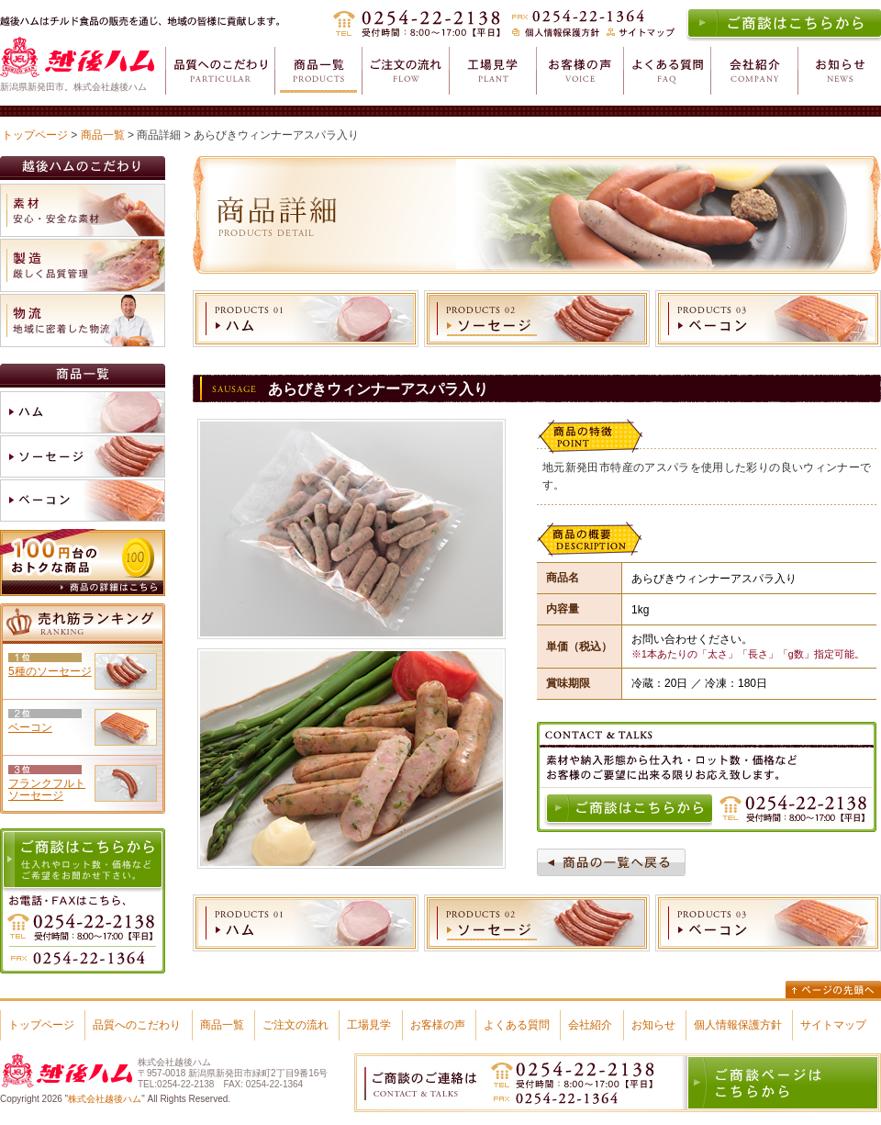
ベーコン (30, 727)
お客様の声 (437, 1024)
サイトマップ (833, 1024)
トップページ (35, 135)
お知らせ (653, 1024)
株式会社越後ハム (104, 1099)
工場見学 (369, 1024)
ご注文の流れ (295, 1024)
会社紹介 (590, 1024)
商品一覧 (103, 135)
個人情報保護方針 (738, 1024)
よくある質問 (517, 1024)
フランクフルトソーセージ (46, 789)
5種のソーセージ (50, 671)
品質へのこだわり (137, 1024)
